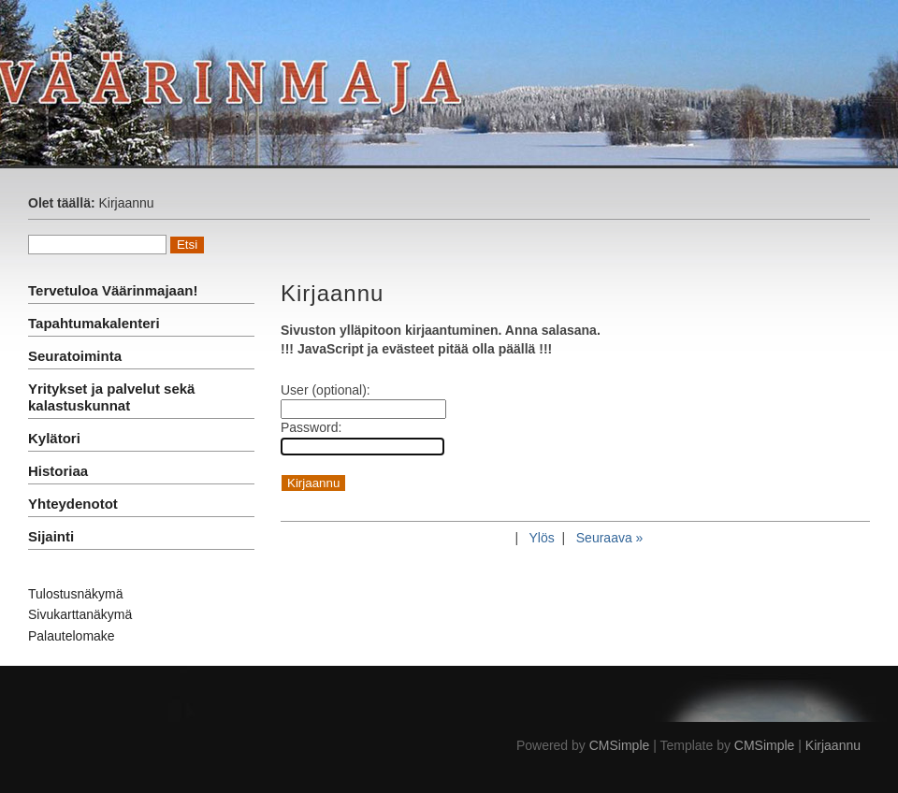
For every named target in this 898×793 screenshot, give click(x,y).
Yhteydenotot (73, 504)
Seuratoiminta (75, 356)
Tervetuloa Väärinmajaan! (112, 290)
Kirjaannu (833, 745)
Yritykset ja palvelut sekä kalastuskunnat (111, 397)
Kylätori (54, 438)
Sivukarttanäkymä (80, 614)
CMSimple (619, 745)
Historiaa (58, 471)
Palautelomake (71, 635)
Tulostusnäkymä (75, 593)
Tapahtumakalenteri (94, 323)
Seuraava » (610, 537)
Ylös (541, 537)
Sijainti (51, 536)
